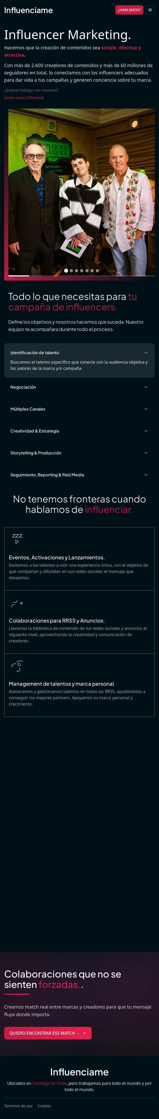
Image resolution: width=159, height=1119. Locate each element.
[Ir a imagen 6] (92, 270)
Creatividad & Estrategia (79, 431)
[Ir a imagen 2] (71, 270)
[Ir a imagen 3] (76, 270)
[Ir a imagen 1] (66, 271)
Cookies (44, 1105)
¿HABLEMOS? (129, 9)
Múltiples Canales (79, 409)
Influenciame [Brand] (28, 10)
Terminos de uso (18, 1105)
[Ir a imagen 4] (81, 270)
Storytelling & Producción (79, 452)
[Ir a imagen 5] (86, 270)
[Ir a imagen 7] (97, 270)
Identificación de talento (79, 352)
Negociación (79, 387)
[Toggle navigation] (150, 10)
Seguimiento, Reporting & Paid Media (79, 474)
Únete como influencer (24, 97)
